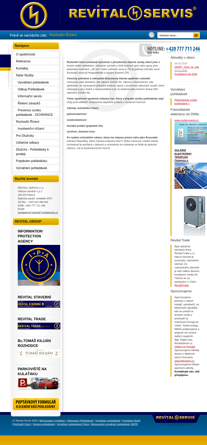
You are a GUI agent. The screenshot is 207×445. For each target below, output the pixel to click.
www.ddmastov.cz (184, 360)
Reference (23, 61)
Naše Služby (25, 75)
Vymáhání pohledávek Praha (73, 424)
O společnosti (25, 54)
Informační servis (29, 96)
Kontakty (22, 68)
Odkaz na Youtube (184, 346)
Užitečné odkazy (27, 142)
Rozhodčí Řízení (27, 121)
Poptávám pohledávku (31, 161)
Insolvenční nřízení (30, 128)
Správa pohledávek (44, 424)
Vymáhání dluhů (131, 420)
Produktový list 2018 (185, 74)
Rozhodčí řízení (22, 424)
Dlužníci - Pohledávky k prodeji (32, 152)
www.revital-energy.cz (186, 120)
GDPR (134, 424)
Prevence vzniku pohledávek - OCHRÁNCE (34, 112)
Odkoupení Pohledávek (80, 420)
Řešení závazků (28, 103)
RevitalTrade (181, 285)
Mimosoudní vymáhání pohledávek (110, 424)
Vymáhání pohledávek (32, 82)
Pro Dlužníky (25, 135)
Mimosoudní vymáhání (52, 420)
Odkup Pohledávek (30, 89)
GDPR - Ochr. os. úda (186, 67)
